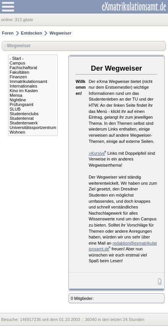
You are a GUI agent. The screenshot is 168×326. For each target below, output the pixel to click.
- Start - (17, 58)
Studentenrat (22, 118)
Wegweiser (60, 33)
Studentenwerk (24, 123)
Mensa (16, 95)
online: (8, 19)
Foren (8, 33)
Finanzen (18, 76)
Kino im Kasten (24, 90)
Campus (17, 63)
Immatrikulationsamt (28, 81)
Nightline (18, 100)
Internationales (23, 86)
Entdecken (31, 33)
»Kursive (97, 153)
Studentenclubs (24, 113)
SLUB (15, 109)
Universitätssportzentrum (33, 127)
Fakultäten (19, 72)
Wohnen (17, 132)
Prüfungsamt (21, 104)
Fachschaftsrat (23, 67)
